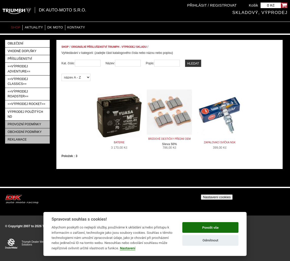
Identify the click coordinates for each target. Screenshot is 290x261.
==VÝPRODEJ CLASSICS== (18, 81)
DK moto (55, 27)
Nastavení (127, 248)
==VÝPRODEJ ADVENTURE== (19, 69)
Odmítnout (210, 240)
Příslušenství (20, 58)
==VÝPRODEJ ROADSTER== (18, 94)
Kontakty (76, 27)
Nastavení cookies (217, 197)
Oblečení (15, 43)
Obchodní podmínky (25, 132)
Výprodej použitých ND (25, 114)
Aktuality (34, 27)
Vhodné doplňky (22, 51)
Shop (15, 27)
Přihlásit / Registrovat (212, 5)
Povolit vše (210, 227)
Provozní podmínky (24, 124)
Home (5, 27)
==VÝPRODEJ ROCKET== (26, 104)
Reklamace (17, 139)
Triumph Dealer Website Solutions (35, 243)
